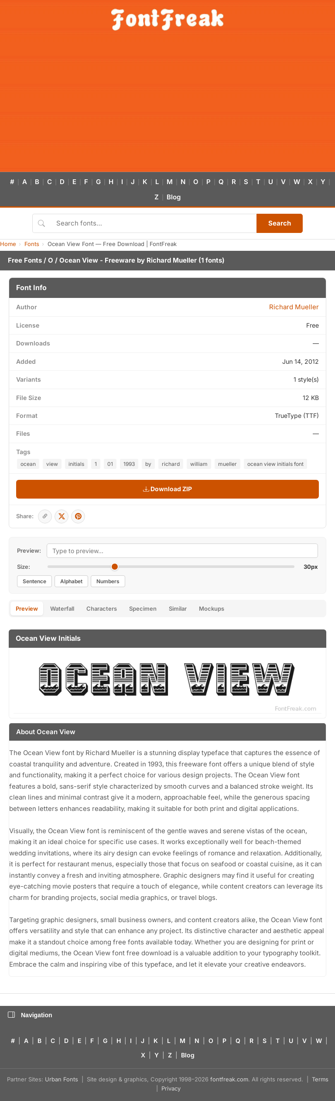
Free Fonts (25, 260)
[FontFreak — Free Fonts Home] (167, 20)
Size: (23, 566)
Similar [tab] (178, 608)
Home (8, 243)
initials (76, 464)
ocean (28, 464)
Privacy (171, 1088)
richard (171, 464)
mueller (227, 464)
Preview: (29, 550)
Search (279, 223)
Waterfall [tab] (62, 608)
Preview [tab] (27, 608)
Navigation (30, 1015)
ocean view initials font (275, 464)
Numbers (108, 581)
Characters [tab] (101, 608)
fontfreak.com (229, 1079)
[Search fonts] (153, 223)
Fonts (31, 243)
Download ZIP (167, 488)
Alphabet (71, 581)
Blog (174, 197)
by (148, 464)
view (52, 464)
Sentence (34, 581)
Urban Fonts (61, 1079)
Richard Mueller (172, 260)
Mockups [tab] (211, 608)
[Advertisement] (167, 106)
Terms (320, 1079)
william (199, 464)
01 (110, 464)
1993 (129, 464)
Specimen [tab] (143, 608)
